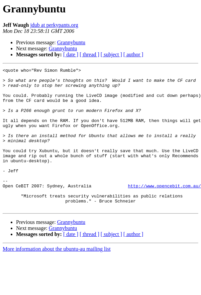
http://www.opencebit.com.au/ (164, 210)
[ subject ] (111, 54)
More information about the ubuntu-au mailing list (57, 277)
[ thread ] (89, 54)
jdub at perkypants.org (54, 25)
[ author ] (133, 54)
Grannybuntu (71, 42)
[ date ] (70, 54)
